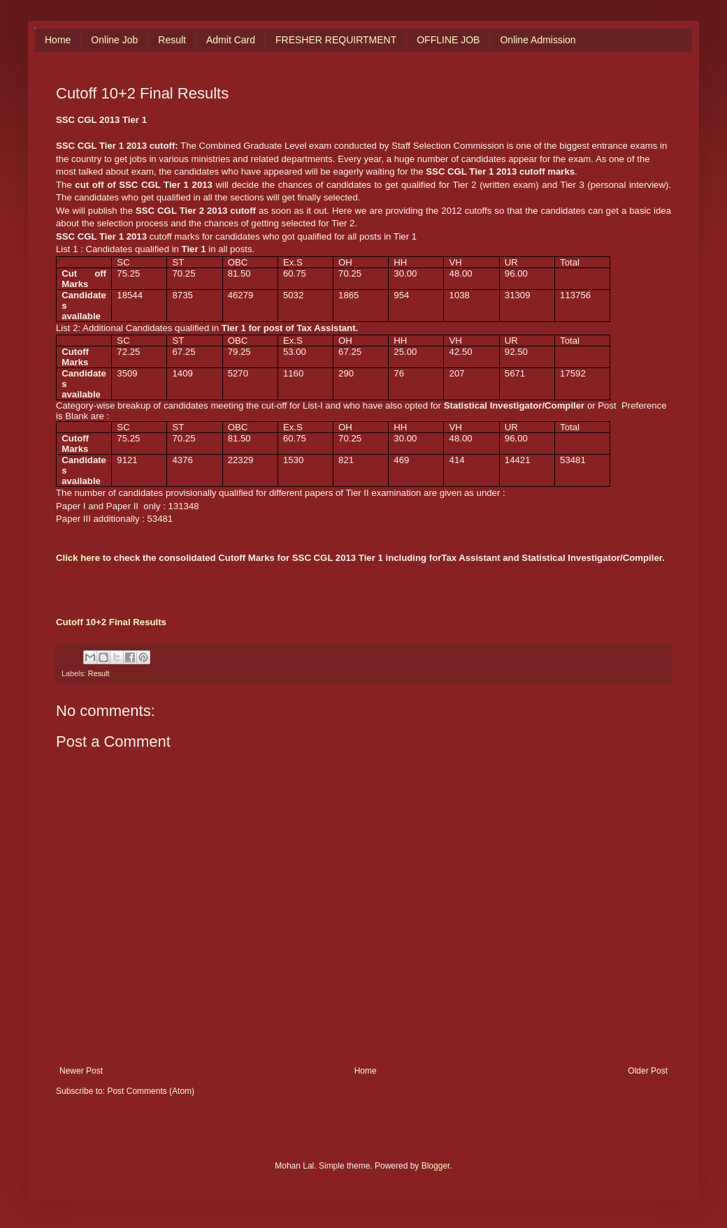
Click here (78, 558)
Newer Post (81, 1071)
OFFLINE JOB (448, 39)
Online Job (114, 39)
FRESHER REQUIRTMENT (335, 39)
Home (58, 39)
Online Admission (537, 39)
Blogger (436, 1166)
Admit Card (230, 39)
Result (172, 39)
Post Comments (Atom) (150, 1091)
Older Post (648, 1071)
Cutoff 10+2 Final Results (111, 622)
